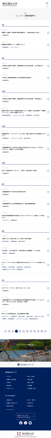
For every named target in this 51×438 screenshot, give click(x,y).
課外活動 (29, 379)
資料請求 (9, 385)
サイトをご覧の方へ (10, 395)
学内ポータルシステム (24, 416)
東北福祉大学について (11, 372)
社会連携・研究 (31, 388)
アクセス (9, 376)
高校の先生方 (10, 405)
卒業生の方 (30, 405)
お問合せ (9, 382)
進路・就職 (30, 382)
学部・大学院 (30, 376)
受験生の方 (9, 400)
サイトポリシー (11, 409)
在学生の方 (30, 403)
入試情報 (29, 385)
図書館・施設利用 (11, 379)
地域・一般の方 (31, 400)
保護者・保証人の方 (12, 403)
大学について (10, 388)
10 (41, 331)
